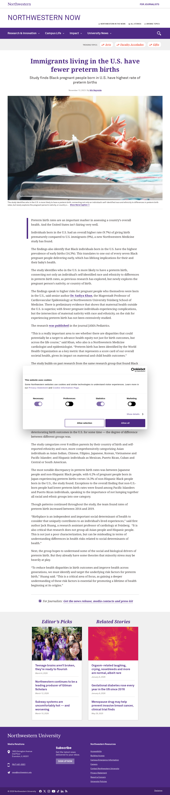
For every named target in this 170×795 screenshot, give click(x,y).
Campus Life (54, 33)
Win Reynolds (96, 90)
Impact (76, 33)
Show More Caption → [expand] (79, 205)
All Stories (136, 24)
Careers (93, 764)
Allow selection (84, 423)
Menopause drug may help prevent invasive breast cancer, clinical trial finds (112, 706)
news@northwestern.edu (22, 772)
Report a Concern (98, 777)
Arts (108, 44)
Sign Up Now (65, 761)
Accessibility (96, 751)
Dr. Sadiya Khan (81, 295)
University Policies (98, 782)
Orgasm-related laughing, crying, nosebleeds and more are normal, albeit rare (111, 669)
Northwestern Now (44, 18)
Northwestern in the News (113, 24)
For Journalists (149, 4)
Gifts (156, 44)
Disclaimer (158, 791)
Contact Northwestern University (104, 769)
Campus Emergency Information (104, 760)
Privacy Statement (98, 773)
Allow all (125, 423)
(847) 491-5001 (18, 764)
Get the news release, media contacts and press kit (98, 601)
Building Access (97, 756)
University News (99, 33)
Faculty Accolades (132, 44)
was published (59, 325)
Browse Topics (153, 24)
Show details (133, 414)
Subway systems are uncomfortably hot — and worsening (52, 706)
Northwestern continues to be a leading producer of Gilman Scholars (56, 685)
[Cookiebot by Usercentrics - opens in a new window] (133, 370)
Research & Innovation (24, 33)
